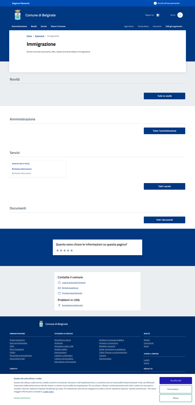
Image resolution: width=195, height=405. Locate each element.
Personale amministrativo (21, 355)
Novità (34, 26)
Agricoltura (129, 26)
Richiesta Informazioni (22, 168)
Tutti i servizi (164, 186)
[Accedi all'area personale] (166, 3)
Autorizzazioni (60, 352)
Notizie (147, 340)
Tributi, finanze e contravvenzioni (113, 352)
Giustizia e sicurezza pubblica (111, 340)
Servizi (44, 26)
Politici (12, 352)
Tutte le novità (164, 96)
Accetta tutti (175, 380)
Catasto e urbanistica (63, 355)
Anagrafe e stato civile (63, 346)
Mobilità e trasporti (107, 346)
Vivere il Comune (58, 26)
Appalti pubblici (60, 349)
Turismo (102, 355)
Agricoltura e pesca (21, 163)
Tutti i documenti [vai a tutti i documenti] (164, 220)
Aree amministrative (18, 343)
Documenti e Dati (17, 358)
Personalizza (175, 389)
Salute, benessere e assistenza (112, 349)
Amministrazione (19, 26)
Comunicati (148, 343)
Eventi (146, 363)
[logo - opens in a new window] (7, 400)
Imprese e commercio (108, 343)
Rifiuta (175, 398)
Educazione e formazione (65, 361)
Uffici (12, 346)
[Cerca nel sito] (180, 15)
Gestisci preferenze (25, 398)
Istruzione (157, 26)
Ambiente (58, 343)
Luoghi (147, 360)
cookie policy (48, 391)
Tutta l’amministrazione (164, 131)
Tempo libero (143, 26)
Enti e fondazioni (17, 349)
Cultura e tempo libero (63, 358)
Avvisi (146, 346)
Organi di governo (17, 340)
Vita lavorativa (105, 358)
